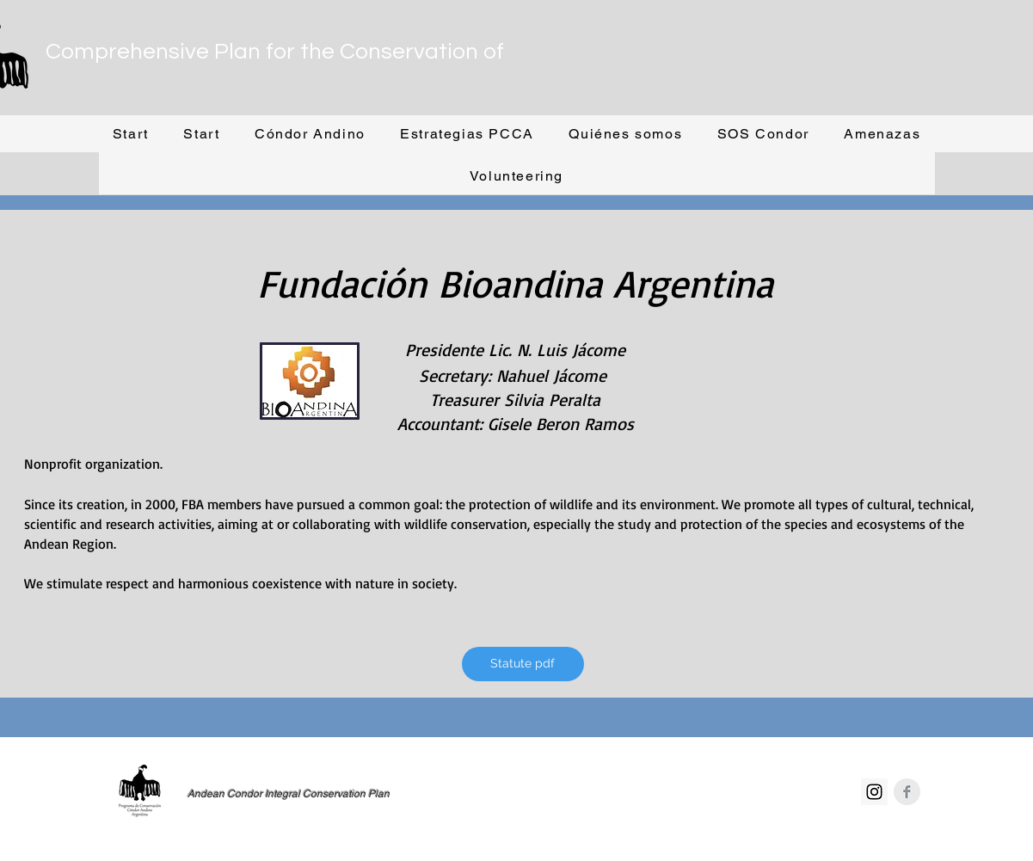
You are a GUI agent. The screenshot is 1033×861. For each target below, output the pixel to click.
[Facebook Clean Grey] (907, 791)
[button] (310, 134)
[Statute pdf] (523, 664)
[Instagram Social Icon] (874, 791)
